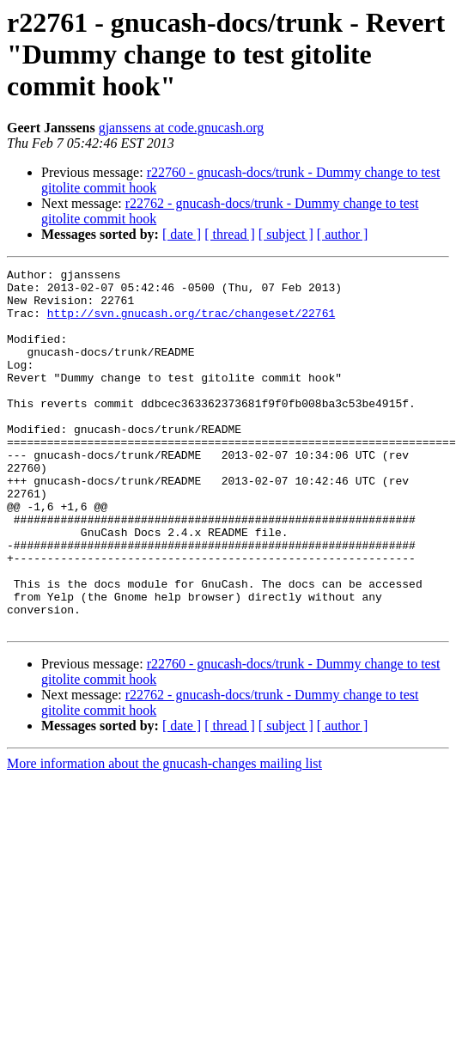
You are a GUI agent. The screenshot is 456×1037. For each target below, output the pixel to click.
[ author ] (342, 234)
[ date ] (181, 234)
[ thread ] (229, 234)
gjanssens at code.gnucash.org (181, 127)
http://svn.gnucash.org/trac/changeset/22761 (191, 323)
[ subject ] (285, 234)
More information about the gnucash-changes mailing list (164, 835)
